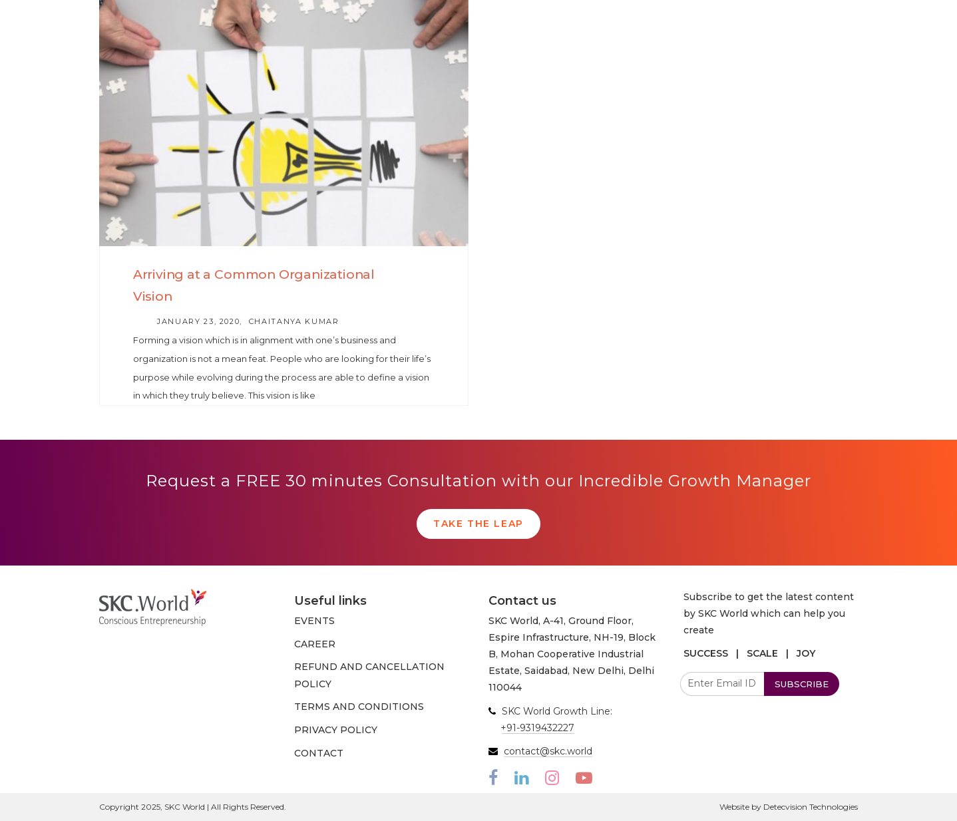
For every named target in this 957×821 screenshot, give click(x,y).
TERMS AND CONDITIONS (359, 707)
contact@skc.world (548, 751)
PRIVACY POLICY (335, 730)
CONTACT (318, 753)
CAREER (314, 644)
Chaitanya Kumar (294, 321)
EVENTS (314, 621)
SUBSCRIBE (802, 684)
